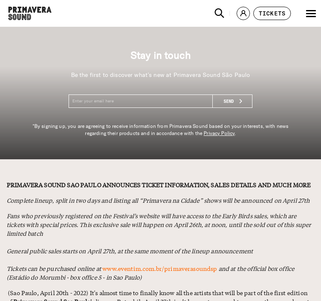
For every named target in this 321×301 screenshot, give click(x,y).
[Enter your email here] (160, 101)
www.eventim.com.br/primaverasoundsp (159, 268)
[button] (219, 13)
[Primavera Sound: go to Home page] (29, 13)
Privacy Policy (219, 133)
